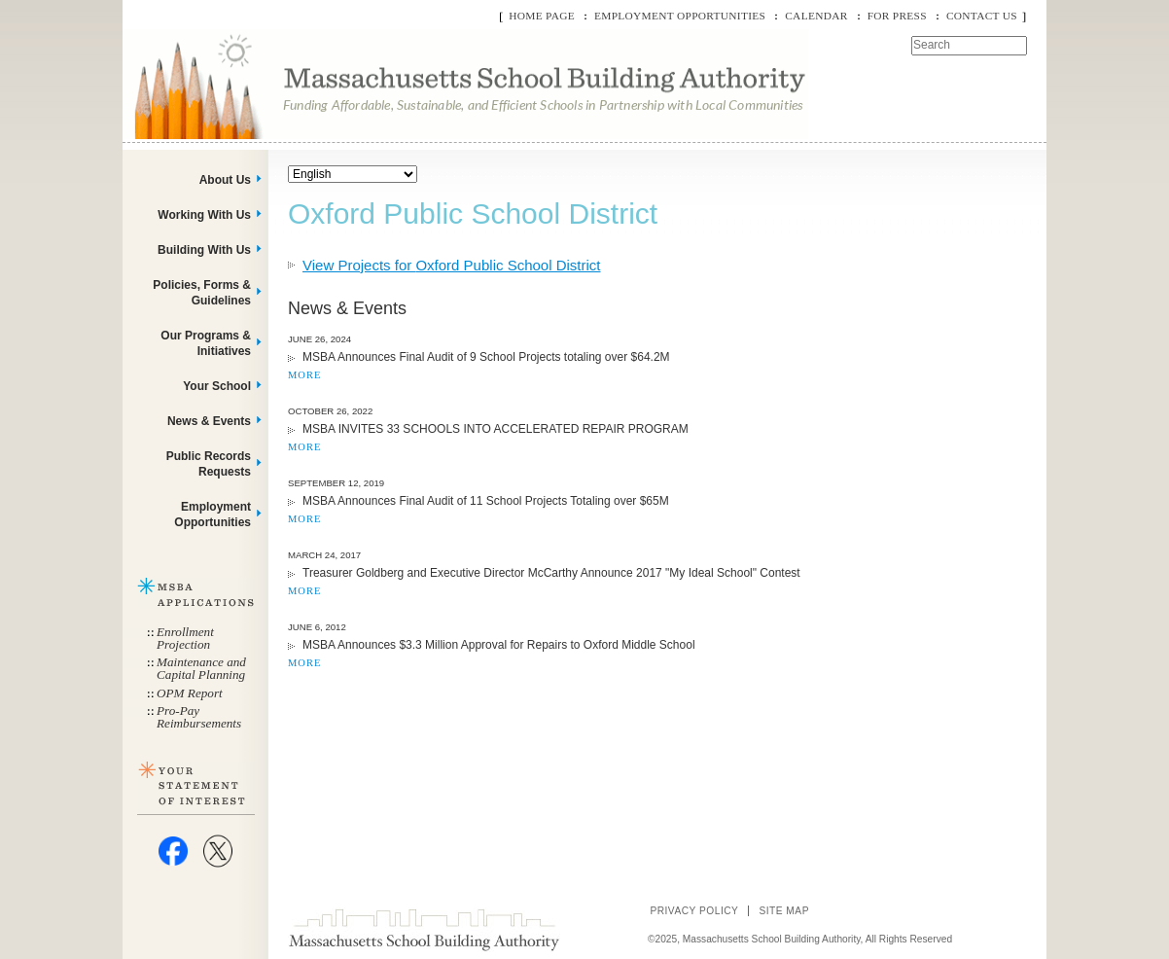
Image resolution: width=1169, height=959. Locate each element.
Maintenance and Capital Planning (201, 668)
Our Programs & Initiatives (205, 343)
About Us (225, 180)
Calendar (816, 15)
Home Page (542, 15)
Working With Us (204, 215)
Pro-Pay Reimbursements (199, 716)
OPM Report (190, 693)
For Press (897, 15)
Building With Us (204, 250)
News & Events (209, 421)
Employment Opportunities (679, 15)
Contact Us (981, 15)
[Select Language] (352, 174)
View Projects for (451, 265)
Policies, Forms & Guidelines (202, 292)
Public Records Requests (208, 464)
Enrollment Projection (185, 638)
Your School (217, 386)
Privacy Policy (694, 911)
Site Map (784, 911)
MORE (304, 375)
